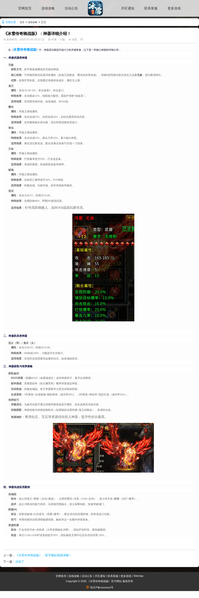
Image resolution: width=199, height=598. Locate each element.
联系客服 (151, 8)
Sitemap (138, 575)
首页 (22, 22)
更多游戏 (174, 8)
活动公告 (71, 8)
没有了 (19, 561)
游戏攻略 (48, 8)
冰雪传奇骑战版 (24, 49)
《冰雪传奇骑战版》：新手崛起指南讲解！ (43, 555)
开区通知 (127, 8)
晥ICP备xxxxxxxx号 (101, 587)
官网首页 (25, 8)
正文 (43, 22)
